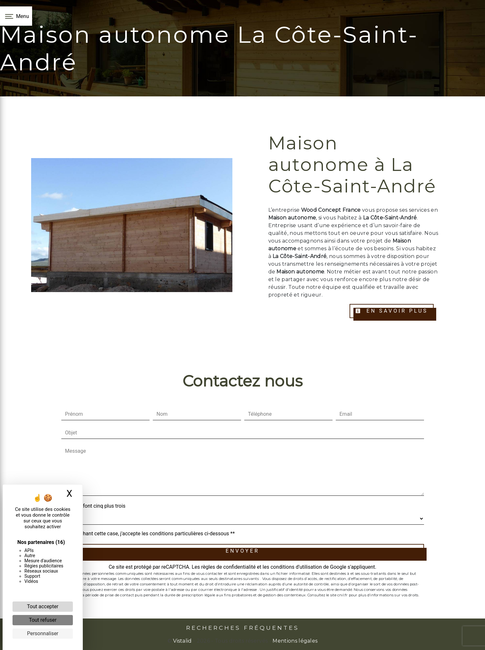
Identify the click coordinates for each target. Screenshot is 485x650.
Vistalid (182, 641)
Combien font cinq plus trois (93, 506)
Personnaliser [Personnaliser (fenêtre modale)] (42, 633)
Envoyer (242, 551)
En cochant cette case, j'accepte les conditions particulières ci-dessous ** (151, 533)
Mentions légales (294, 641)
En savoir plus (391, 311)
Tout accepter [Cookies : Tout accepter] (42, 606)
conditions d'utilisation (296, 567)
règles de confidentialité (228, 567)
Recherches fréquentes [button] (242, 627)
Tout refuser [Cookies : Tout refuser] (42, 620)
